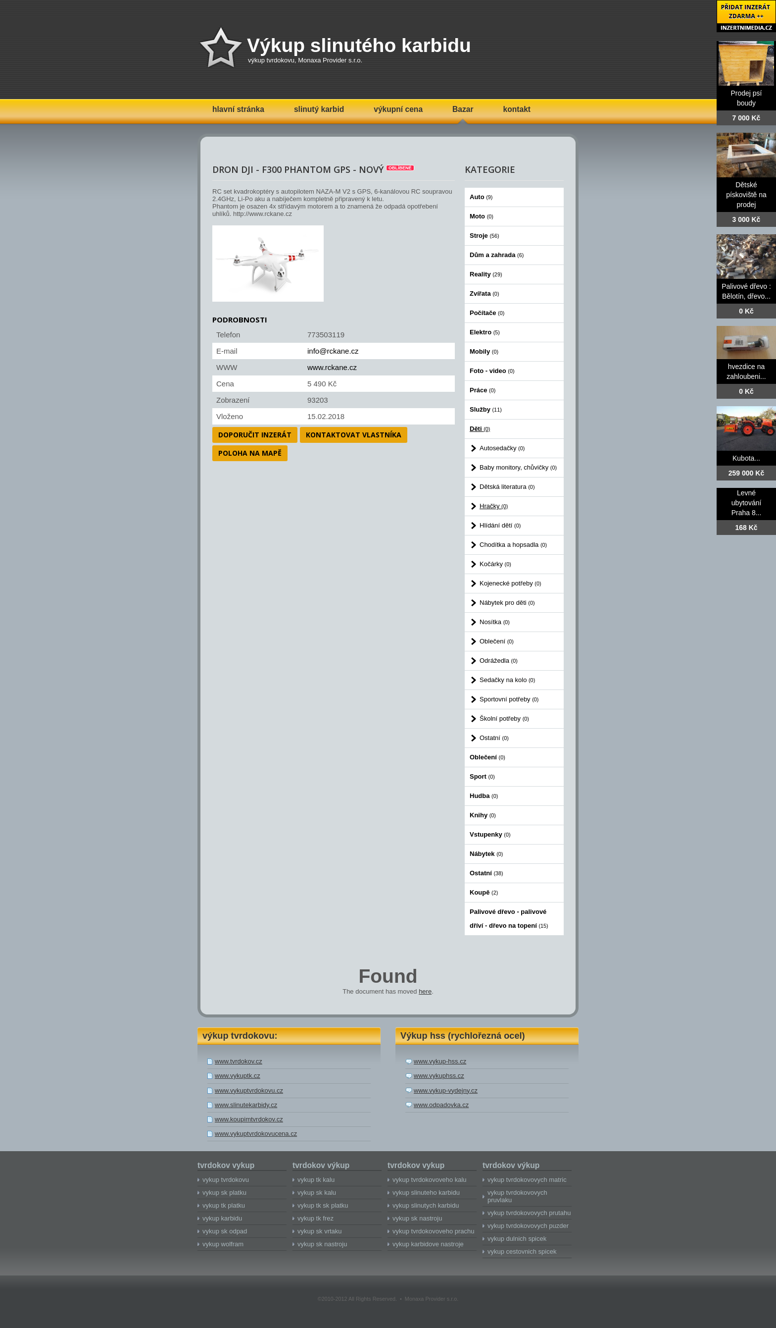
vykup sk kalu (316, 1192)
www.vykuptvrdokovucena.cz (256, 1133)
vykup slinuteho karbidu (426, 1192)
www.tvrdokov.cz (238, 1061)
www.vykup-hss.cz (440, 1061)
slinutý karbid (319, 109)
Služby (486, 409)
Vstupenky (490, 834)
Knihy (483, 815)
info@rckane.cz (333, 351)
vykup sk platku (224, 1192)
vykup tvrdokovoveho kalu (429, 1179)
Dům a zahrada (497, 255)
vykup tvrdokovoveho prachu (433, 1231)
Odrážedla (499, 660)
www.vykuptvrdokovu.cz (249, 1090)
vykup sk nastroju (322, 1244)
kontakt (517, 109)
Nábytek (486, 853)
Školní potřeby (504, 718)
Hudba (484, 795)
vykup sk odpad (224, 1231)
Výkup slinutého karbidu (359, 45)
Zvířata (484, 293)
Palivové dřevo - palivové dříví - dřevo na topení (509, 918)
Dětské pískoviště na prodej (746, 195)
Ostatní (494, 738)
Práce (482, 390)
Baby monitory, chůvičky (518, 467)
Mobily (484, 351)
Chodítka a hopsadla (513, 544)
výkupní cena (398, 109)
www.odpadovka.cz (441, 1105)
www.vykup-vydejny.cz (446, 1090)
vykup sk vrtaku (319, 1231)
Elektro (485, 332)
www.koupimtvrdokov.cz (249, 1119)
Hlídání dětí (500, 525)
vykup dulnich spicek (516, 1238)
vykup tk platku (223, 1205)
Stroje (484, 235)
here (425, 991)
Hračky (494, 506)
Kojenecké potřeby (510, 583)
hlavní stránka (238, 109)
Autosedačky (502, 448)
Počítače (487, 313)
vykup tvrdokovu (225, 1179)
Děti (480, 428)
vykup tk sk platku (322, 1205)
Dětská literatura (507, 486)
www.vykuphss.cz (439, 1075)
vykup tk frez (315, 1218)
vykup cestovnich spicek (521, 1251)
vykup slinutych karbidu (425, 1205)
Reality (486, 274)
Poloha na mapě (250, 453)
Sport (482, 776)
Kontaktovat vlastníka (353, 434)
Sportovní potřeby (509, 699)
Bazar (462, 109)
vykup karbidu (222, 1218)
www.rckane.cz (332, 367)
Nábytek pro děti (507, 602)
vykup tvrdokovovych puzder (528, 1225)
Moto (481, 216)
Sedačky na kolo (507, 680)
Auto (481, 197)
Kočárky (495, 564)
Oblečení (497, 641)
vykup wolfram (222, 1244)
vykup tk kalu (316, 1179)
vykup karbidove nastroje (428, 1244)
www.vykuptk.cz (237, 1075)
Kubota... (746, 458)
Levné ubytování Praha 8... (746, 503)
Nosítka (495, 622)
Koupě (484, 892)
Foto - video (492, 370)
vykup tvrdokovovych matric (527, 1179)
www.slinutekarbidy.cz (246, 1105)
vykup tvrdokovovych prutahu (529, 1213)
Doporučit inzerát (254, 434)
